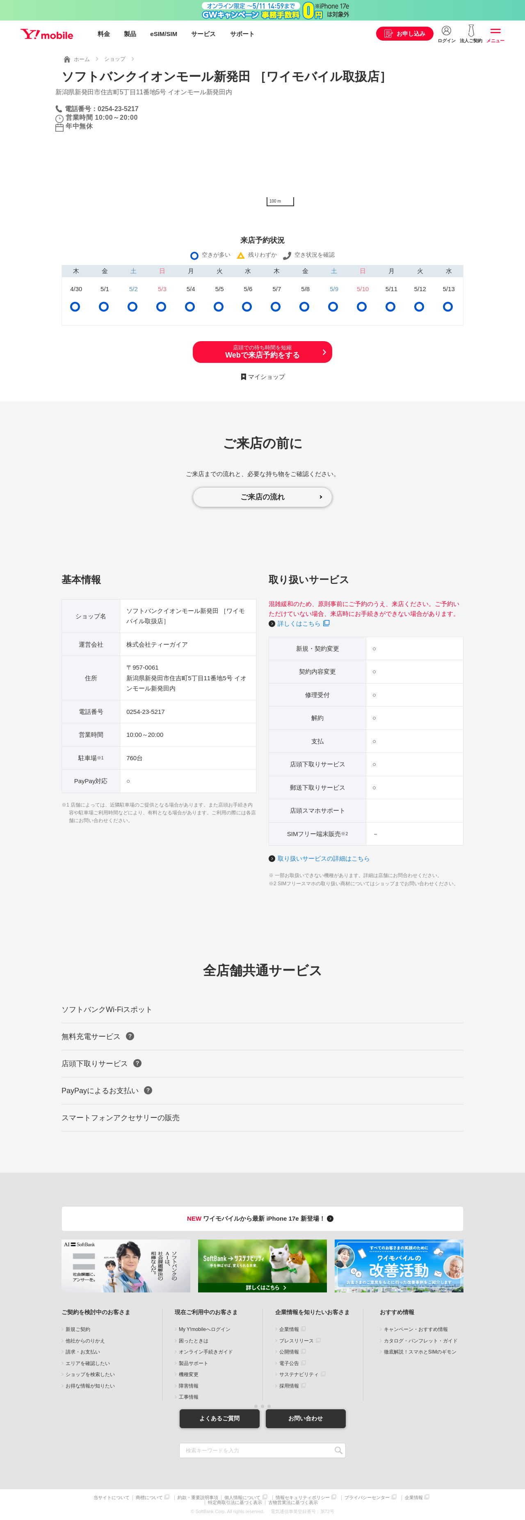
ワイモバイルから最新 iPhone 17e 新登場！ (261, 1218)
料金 (104, 33)
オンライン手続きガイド (206, 1352)
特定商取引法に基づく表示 (235, 1502)
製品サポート (193, 1363)
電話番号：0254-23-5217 (102, 108)
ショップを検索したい (90, 1374)
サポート (242, 33)
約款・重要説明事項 (198, 1497)
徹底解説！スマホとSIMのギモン (420, 1352)
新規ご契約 (78, 1329)
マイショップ (266, 376)
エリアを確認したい (88, 1363)
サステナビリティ (299, 1374)
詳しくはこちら (299, 623)
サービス (203, 33)
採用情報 (289, 1386)
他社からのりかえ (85, 1341)
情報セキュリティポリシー (303, 1497)
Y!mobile (47, 34)
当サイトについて (112, 1497)
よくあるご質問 (219, 1418)
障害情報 (189, 1386)
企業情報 (289, 1329)
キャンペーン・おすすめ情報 (416, 1329)
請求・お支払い (83, 1352)
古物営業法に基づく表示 (293, 1502)
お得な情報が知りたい (90, 1386)
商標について (149, 1497)
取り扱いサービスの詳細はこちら (324, 858)
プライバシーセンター (367, 1497)
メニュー (495, 40)
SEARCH (338, 1450)
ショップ (115, 59)
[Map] (366, 148)
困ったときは (193, 1341)
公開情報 (289, 1352)
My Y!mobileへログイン (205, 1329)
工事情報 (189, 1397)
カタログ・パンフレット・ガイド (421, 1341)
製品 (130, 33)
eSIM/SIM (163, 33)
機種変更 (189, 1374)
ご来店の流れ (262, 497)
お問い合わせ (305, 1418)
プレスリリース (296, 1341)
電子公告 (289, 1363)
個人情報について (242, 1497)
